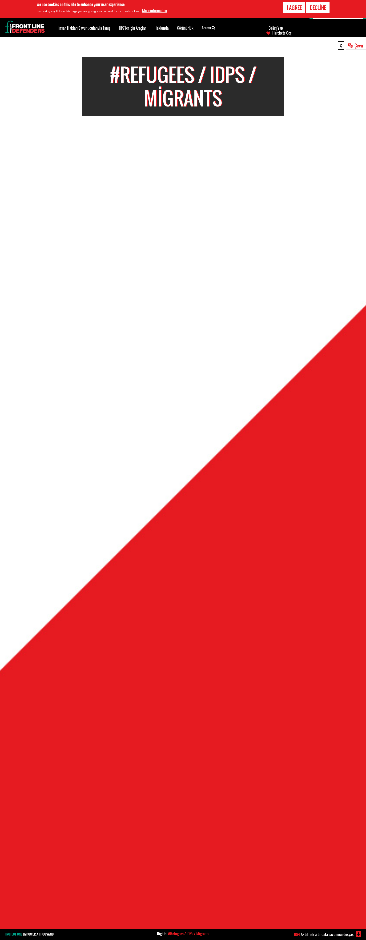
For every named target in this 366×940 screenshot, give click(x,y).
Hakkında (161, 28)
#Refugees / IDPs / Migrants (188, 933)
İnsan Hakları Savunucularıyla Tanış (84, 28)
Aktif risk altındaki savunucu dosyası (324, 934)
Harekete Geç (282, 33)
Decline (318, 7)
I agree (294, 7)
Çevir (358, 45)
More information (154, 10)
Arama (208, 27)
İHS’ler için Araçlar (132, 28)
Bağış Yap (276, 28)
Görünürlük (185, 28)
